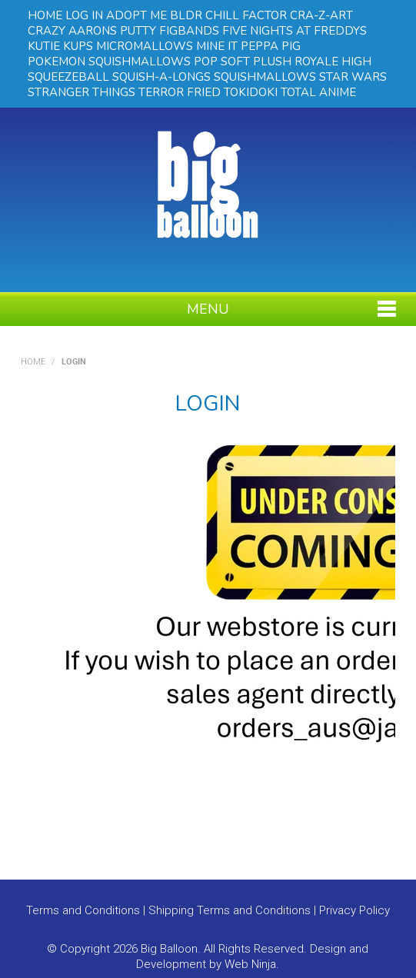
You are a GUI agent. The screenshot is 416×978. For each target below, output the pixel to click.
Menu (208, 309)
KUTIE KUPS (60, 46)
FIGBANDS (189, 30)
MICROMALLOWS (144, 46)
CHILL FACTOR (246, 15)
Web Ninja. (252, 964)
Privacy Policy (354, 910)
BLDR (186, 15)
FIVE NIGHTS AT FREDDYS (294, 30)
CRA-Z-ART (321, 15)
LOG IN (84, 15)
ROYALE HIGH (333, 61)
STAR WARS (353, 77)
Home (33, 362)
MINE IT (217, 46)
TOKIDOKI (251, 92)
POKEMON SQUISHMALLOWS (109, 61)
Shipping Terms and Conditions (229, 910)
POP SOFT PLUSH (242, 61)
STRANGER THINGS (81, 92)
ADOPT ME (136, 15)
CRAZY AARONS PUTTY (92, 30)
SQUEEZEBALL (68, 77)
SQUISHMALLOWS (265, 77)
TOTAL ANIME (318, 92)
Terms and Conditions (83, 910)
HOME (45, 15)
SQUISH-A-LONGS (161, 77)
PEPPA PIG (271, 46)
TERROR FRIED (179, 92)
